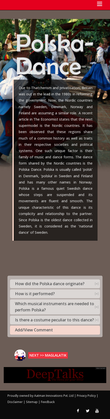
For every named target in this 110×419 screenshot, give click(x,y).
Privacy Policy (87, 396)
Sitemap (32, 402)
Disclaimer (15, 402)
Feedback (48, 402)
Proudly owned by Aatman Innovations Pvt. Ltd (40, 396)
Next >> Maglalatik (48, 355)
